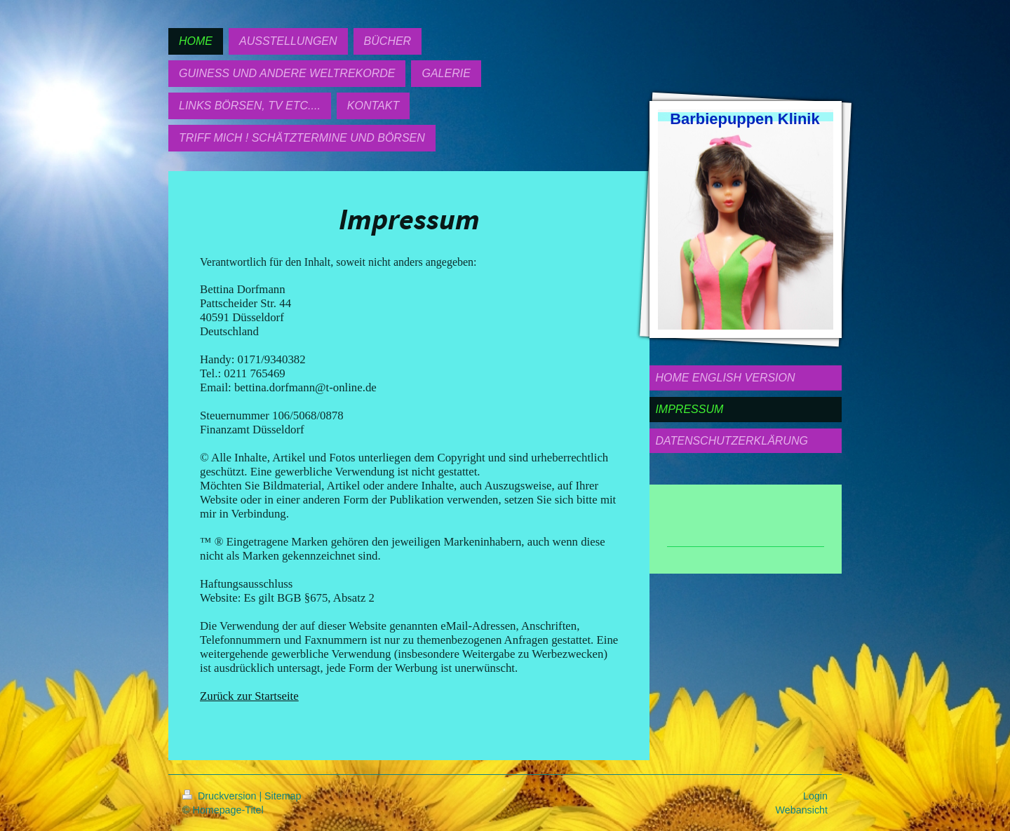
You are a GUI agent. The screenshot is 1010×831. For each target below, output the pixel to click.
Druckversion (220, 796)
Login (815, 796)
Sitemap (282, 796)
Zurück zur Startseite (249, 696)
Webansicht (802, 810)
